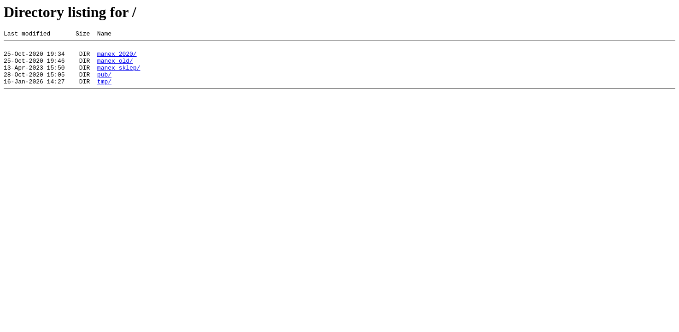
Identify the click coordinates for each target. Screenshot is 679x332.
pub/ (104, 82)
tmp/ (104, 91)
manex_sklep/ (118, 74)
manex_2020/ (117, 57)
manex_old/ (115, 66)
